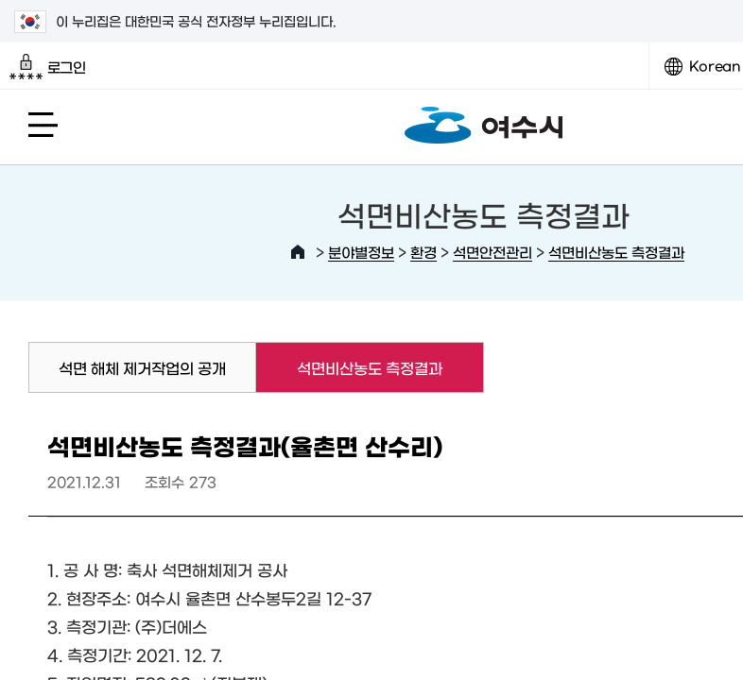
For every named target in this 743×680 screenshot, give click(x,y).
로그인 (47, 67)
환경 (423, 252)
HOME (298, 252)
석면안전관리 (492, 252)
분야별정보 (361, 252)
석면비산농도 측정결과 (616, 252)
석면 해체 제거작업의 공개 (142, 367)
